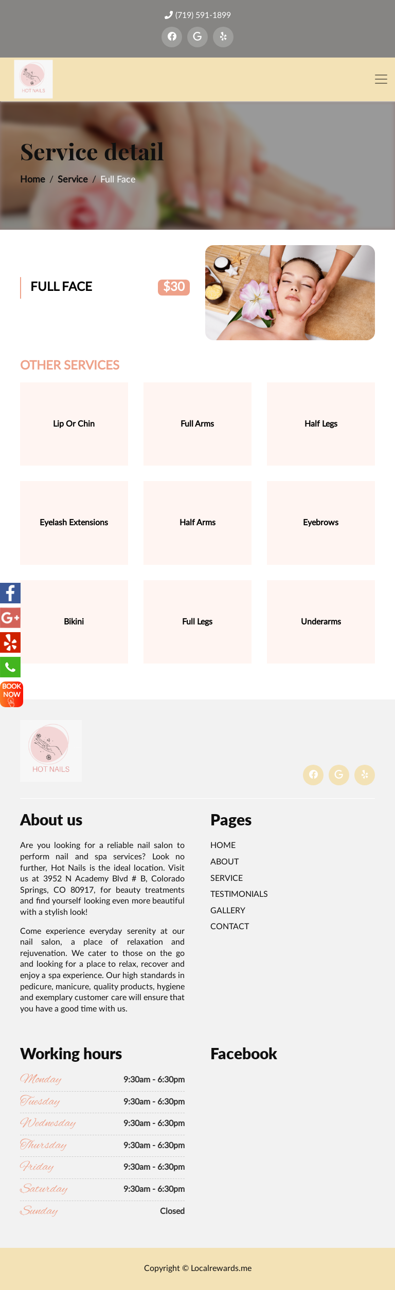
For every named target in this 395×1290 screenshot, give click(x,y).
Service (73, 180)
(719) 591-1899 (198, 15)
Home (32, 180)
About (224, 862)
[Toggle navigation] (381, 79)
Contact (229, 927)
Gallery (227, 911)
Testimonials (239, 894)
